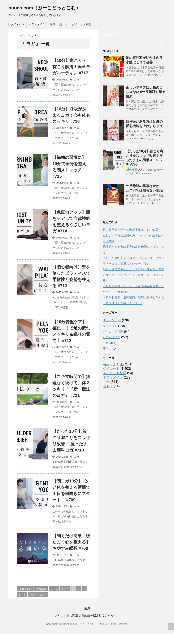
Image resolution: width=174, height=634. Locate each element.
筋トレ (63, 24)
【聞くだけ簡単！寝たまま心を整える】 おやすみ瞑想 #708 (71, 542)
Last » (43, 594)
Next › (33, 594)
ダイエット (17, 24)
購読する (112, 34)
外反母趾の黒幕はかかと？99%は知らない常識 (133, 269)
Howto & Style (112, 320)
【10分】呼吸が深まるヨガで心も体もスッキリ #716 (71, 115)
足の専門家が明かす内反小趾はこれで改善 (130, 229)
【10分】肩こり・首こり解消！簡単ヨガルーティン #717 (71, 66)
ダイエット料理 (81, 24)
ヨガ (52, 24)
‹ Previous (41, 589)
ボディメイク (37, 24)
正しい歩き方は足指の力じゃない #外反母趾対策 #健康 (145, 92)
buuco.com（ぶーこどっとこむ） (44, 7)
